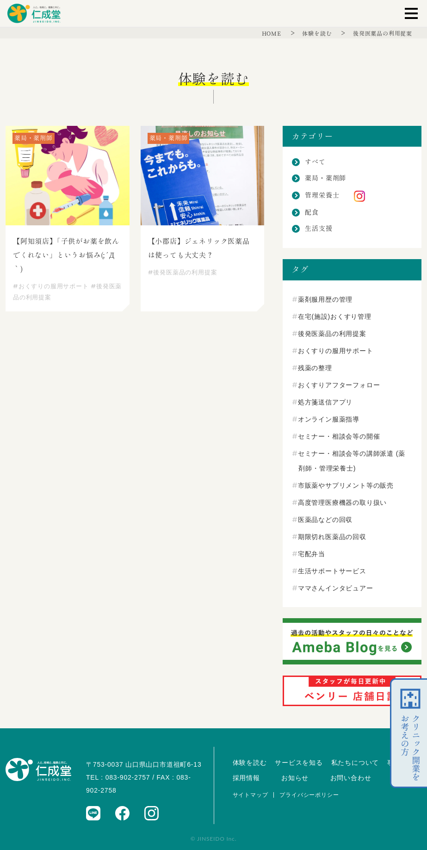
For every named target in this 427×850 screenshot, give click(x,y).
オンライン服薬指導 (328, 419)
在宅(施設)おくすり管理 (334, 316)
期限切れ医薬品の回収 (332, 536)
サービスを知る (299, 762)
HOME (272, 33)
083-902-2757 (127, 777)
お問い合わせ (350, 778)
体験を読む (318, 33)
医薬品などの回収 (325, 519)
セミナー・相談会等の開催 (339, 436)
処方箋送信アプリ (325, 402)
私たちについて (355, 762)
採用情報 (246, 778)
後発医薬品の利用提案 (382, 33)
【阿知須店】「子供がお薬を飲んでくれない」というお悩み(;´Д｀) (66, 255)
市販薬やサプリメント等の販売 (346, 485)
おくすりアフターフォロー (339, 385)
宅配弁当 (311, 554)
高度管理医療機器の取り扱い (342, 502)
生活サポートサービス (332, 571)
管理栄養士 (322, 195)
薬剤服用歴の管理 (325, 299)
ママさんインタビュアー (335, 588)
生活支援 (318, 228)
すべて (315, 162)
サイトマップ (250, 795)
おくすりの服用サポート (51, 286)
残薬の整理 (315, 368)
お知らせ (295, 778)
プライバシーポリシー (309, 795)
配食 (312, 212)
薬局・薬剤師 (325, 178)
